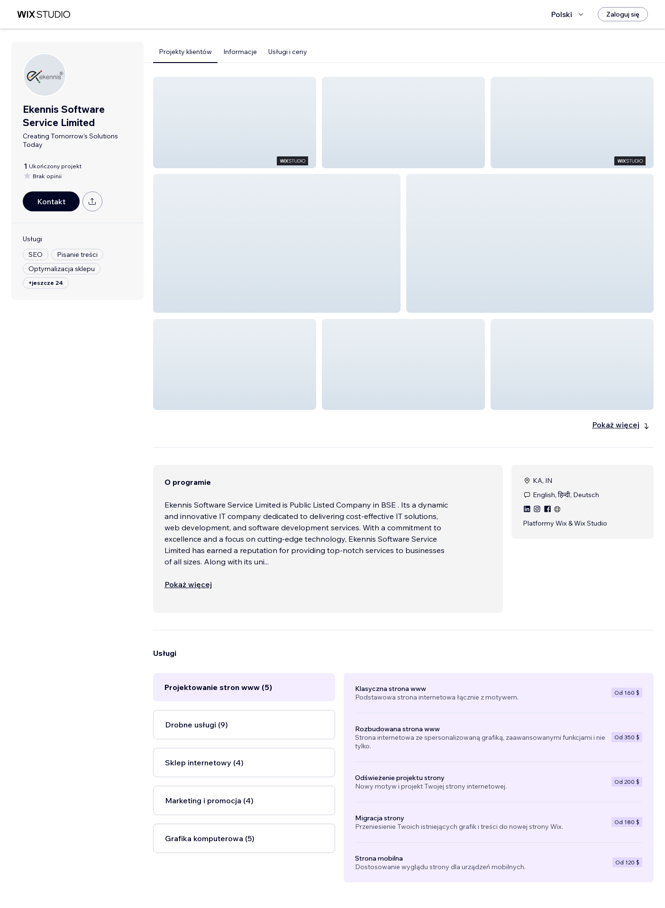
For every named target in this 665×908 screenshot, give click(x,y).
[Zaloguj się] (623, 14)
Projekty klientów (185, 51)
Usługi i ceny (287, 51)
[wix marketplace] (43, 14)
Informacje (240, 51)
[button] (234, 122)
